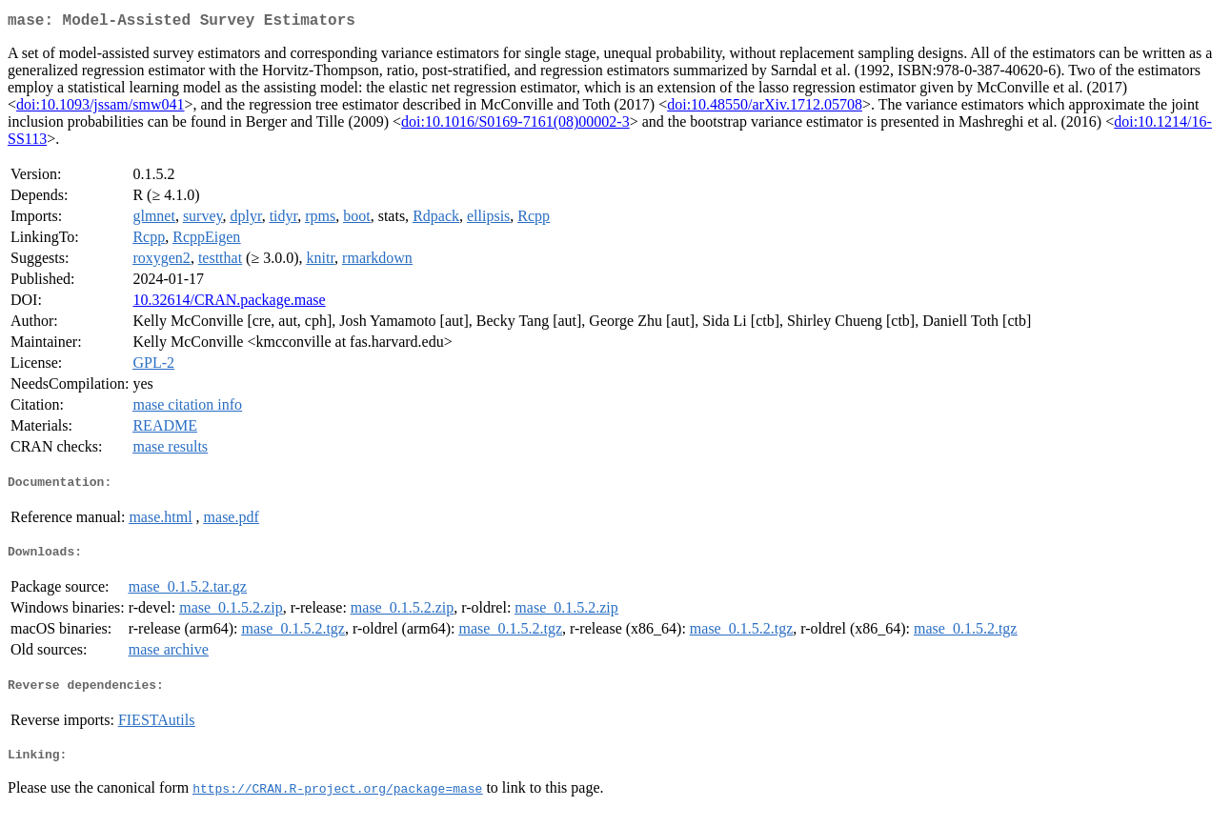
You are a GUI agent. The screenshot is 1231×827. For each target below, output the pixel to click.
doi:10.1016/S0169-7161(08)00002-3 (515, 125)
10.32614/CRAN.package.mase (228, 303)
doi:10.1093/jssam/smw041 (100, 108)
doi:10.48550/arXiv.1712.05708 (764, 108)
